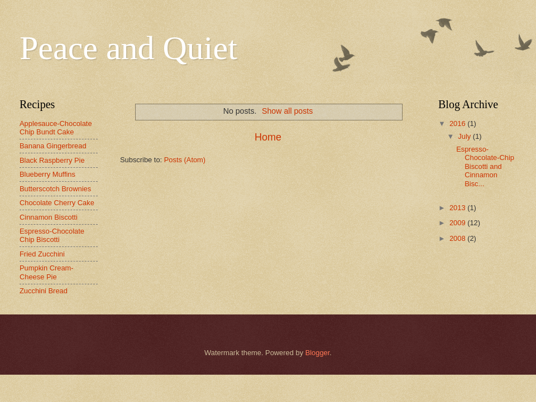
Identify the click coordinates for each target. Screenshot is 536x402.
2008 (458, 238)
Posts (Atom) (184, 160)
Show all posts (287, 110)
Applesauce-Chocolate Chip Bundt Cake (56, 127)
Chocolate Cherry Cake (57, 202)
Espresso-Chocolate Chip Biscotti (52, 235)
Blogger (317, 352)
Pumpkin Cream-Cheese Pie (47, 272)
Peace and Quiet (128, 48)
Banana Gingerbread (53, 146)
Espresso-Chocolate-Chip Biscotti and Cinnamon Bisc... (485, 166)
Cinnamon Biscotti (49, 217)
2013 (458, 208)
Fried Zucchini (42, 254)
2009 (458, 223)
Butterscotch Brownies (55, 189)
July (465, 136)
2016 (458, 123)
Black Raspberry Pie (52, 160)
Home (268, 137)
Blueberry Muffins (47, 174)
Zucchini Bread (44, 291)
